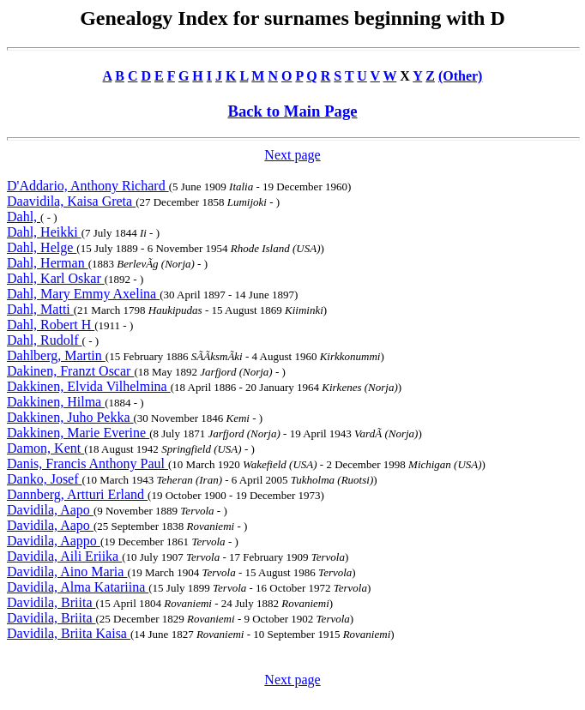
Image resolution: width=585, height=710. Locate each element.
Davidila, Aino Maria (67, 571)
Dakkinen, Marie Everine (78, 432)
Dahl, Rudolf (44, 340)
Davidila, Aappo (53, 540)
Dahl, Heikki (44, 232)
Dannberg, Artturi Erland (77, 494)
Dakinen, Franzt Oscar (70, 371)
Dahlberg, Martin (56, 355)
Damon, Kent (45, 448)
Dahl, (23, 216)
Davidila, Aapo (50, 509)
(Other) (460, 76)
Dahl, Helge (41, 247)
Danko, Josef (44, 479)
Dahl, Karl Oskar (56, 278)
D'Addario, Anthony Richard (88, 185)
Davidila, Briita (51, 602)
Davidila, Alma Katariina (77, 587)
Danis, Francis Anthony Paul (87, 463)
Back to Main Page (292, 111)
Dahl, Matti (40, 309)
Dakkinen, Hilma (56, 401)
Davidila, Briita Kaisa (68, 633)
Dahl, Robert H (50, 324)
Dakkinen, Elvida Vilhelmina (89, 386)
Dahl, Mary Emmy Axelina (83, 293)
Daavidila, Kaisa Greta (71, 201)
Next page (292, 154)
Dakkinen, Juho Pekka (70, 417)
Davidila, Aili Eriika (64, 556)
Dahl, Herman (47, 263)
